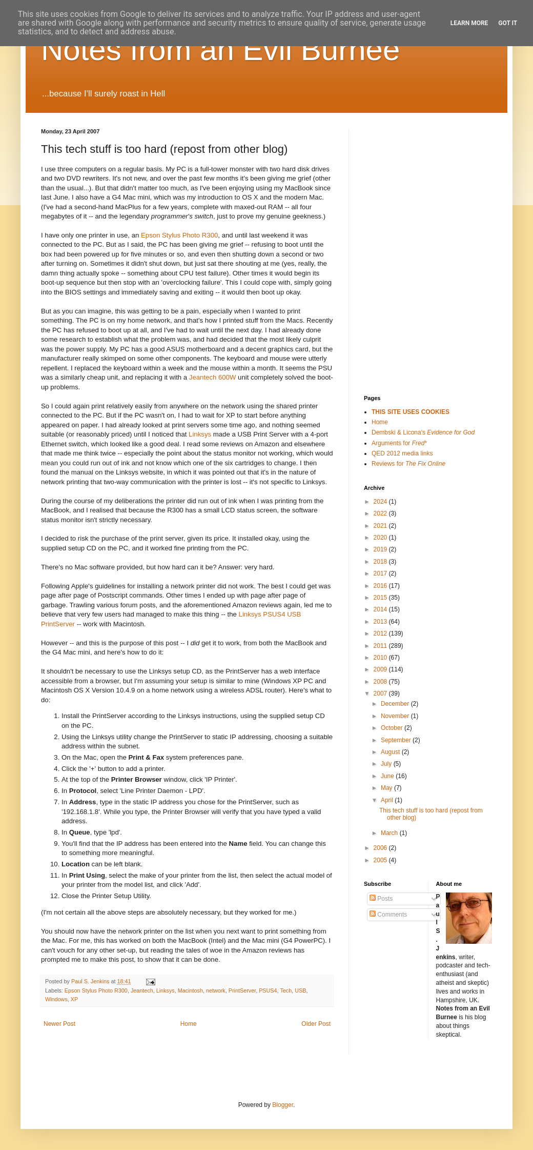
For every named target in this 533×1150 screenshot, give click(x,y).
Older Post (316, 1023)
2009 (381, 669)
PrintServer (242, 990)
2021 (381, 525)
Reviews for (408, 463)
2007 (381, 693)
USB (300, 990)
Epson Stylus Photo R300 (179, 235)
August (391, 752)
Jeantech (142, 990)
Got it (507, 23)
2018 (381, 561)
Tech (286, 990)
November (396, 716)
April (388, 800)
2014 (381, 609)
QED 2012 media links (402, 453)
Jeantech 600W (212, 377)
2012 (381, 633)
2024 (381, 501)
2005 (381, 860)
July (387, 763)
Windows (56, 999)
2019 (381, 549)
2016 (381, 585)
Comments (388, 914)
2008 (381, 681)
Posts (381, 898)
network (215, 990)
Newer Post (59, 1023)
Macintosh (190, 990)
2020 (381, 537)
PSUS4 (268, 990)
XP (74, 999)
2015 (381, 597)
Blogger (282, 1104)
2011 (381, 645)
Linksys (200, 434)
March (390, 833)
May (387, 787)
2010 (381, 657)
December (396, 703)
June (388, 776)
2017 (381, 573)
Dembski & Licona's (423, 432)
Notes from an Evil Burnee (220, 49)
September (397, 740)
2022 (381, 513)
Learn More (469, 23)
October (392, 727)
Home (188, 1023)
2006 (381, 847)
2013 (381, 621)
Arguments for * (399, 443)
